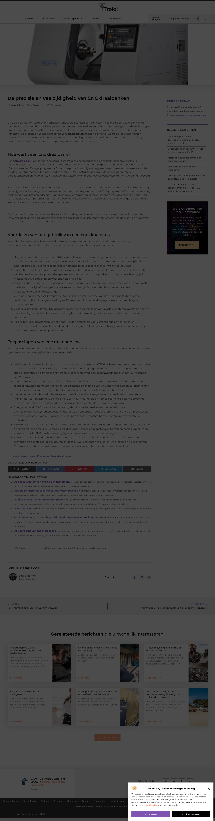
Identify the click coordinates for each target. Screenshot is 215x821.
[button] (208, 788)
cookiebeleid (151, 805)
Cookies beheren (191, 814)
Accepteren (151, 814)
